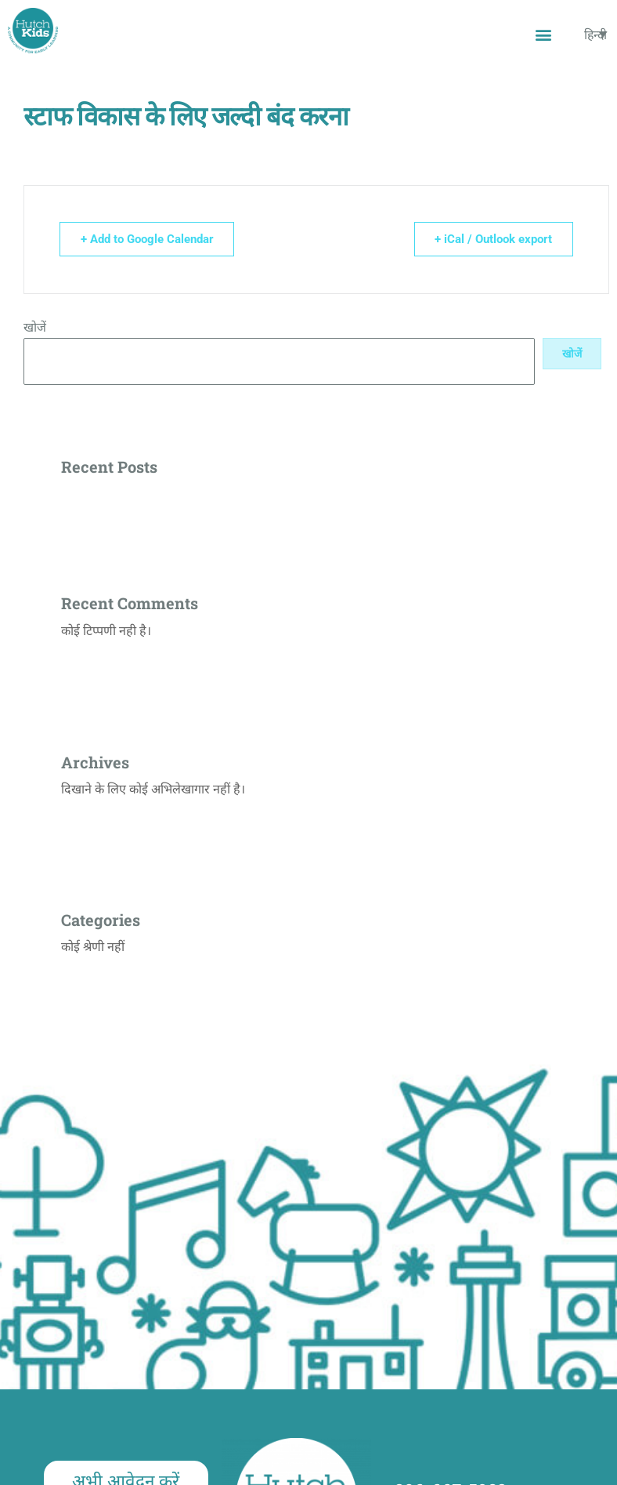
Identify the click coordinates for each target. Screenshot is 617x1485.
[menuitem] (595, 34)
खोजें (34, 327)
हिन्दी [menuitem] (595, 34)
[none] (595, 34)
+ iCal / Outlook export (491, 239)
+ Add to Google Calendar (148, 239)
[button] (543, 34)
